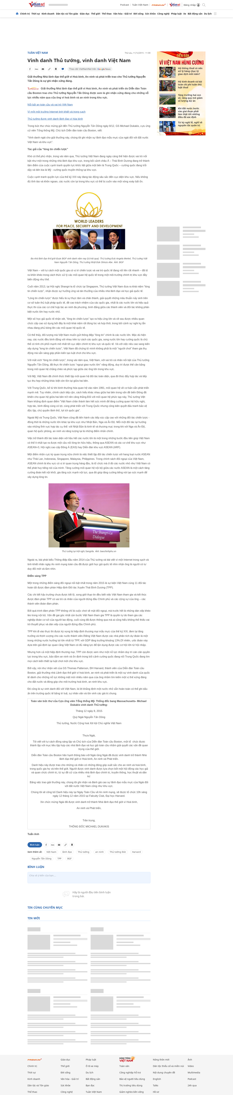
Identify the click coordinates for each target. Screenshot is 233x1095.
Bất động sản (195, 14)
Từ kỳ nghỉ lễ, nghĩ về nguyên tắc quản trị (190, 124)
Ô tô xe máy (92, 1066)
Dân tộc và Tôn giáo (67, 14)
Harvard (136, 851)
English (157, 1078)
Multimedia (194, 1072)
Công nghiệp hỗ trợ (130, 1072)
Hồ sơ (156, 1091)
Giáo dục (84, 14)
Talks (155, 1085)
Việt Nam (51, 851)
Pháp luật (176, 14)
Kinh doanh (48, 14)
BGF (69, 858)
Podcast (124, 4)
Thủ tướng (83, 851)
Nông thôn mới (161, 1059)
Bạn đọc (90, 1085)
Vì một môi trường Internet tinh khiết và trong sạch (56, 111)
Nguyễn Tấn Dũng (41, 858)
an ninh (99, 851)
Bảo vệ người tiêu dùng (132, 1078)
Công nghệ (163, 14)
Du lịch (208, 14)
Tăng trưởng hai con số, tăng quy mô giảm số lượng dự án (190, 97)
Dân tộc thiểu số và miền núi (168, 1066)
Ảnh (190, 1059)
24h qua (192, 1085)
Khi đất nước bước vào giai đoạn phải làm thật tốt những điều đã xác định (189, 113)
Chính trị (25, 14)
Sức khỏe (150, 14)
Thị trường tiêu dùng (130, 1085)
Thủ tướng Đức (118, 851)
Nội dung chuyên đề (164, 1072)
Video (191, 1066)
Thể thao (107, 14)
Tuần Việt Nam (140, 4)
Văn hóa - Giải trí (122, 14)
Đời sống (138, 14)
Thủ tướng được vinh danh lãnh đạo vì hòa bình (55, 118)
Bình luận (34, 844)
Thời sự (35, 14)
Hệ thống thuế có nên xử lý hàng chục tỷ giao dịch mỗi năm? (190, 71)
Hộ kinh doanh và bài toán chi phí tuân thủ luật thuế (190, 84)
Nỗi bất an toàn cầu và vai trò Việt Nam (50, 104)
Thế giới (95, 14)
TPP (59, 858)
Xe (184, 14)
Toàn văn (124, 1066)
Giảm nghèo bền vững (131, 1091)
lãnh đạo (67, 851)
